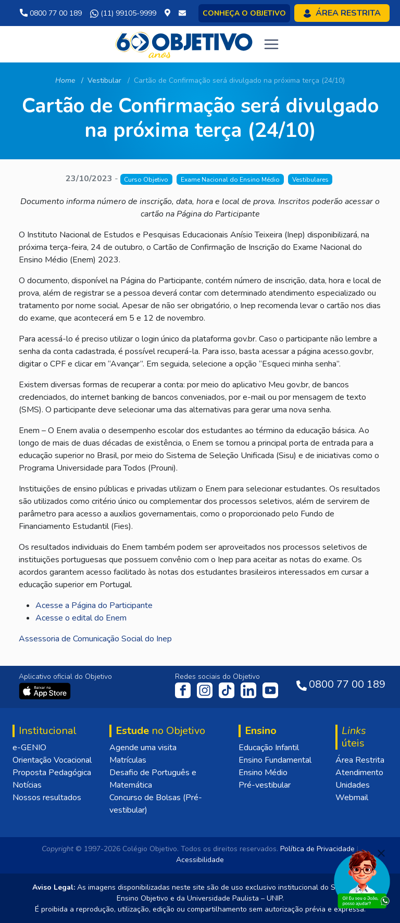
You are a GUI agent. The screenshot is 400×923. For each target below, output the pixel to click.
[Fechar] (381, 853)
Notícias (27, 785)
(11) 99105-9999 (123, 13)
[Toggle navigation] (271, 44)
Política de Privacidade (317, 849)
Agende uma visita (143, 747)
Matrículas (127, 760)
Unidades (352, 785)
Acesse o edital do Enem (81, 618)
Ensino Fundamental (275, 760)
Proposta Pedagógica (51, 772)
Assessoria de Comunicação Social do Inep (95, 638)
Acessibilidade (200, 860)
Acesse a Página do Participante (94, 605)
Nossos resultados (46, 797)
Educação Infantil (269, 747)
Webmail (351, 797)
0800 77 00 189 (51, 13)
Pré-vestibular (265, 785)
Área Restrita (359, 760)
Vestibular (104, 80)
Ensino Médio (263, 772)
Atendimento (359, 772)
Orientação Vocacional (52, 760)
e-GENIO (29, 747)
